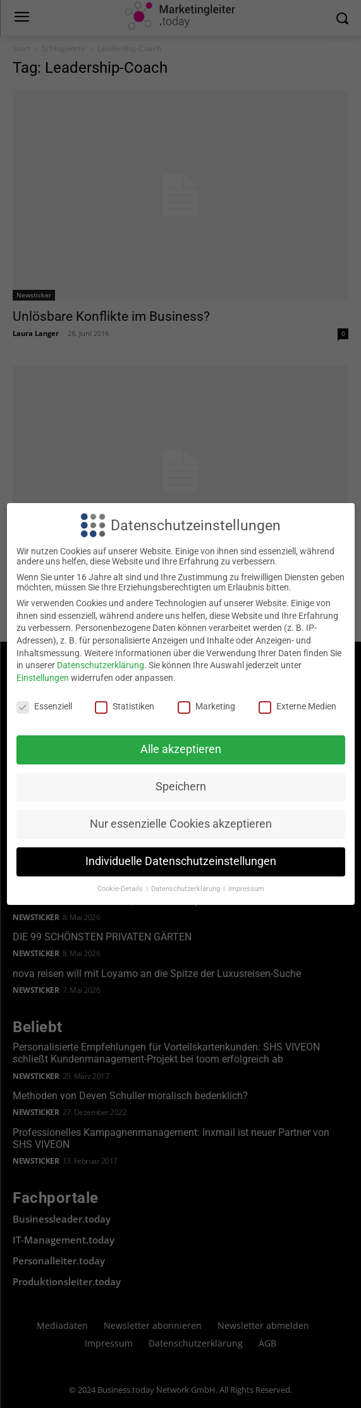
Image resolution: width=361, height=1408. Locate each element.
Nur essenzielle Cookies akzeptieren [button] (181, 824)
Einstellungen (42, 678)
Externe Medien (297, 706)
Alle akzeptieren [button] (180, 749)
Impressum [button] (246, 889)
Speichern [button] (181, 786)
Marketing (206, 706)
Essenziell (44, 706)
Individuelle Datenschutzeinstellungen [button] (180, 861)
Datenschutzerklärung (100, 665)
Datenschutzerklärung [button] (186, 889)
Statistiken (124, 706)
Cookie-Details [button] (121, 889)
